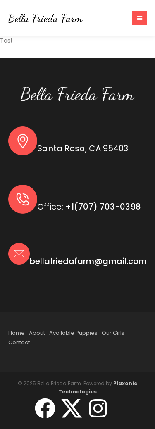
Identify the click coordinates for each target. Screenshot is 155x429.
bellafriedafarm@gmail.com (88, 261)
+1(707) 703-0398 (103, 206)
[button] (139, 18)
